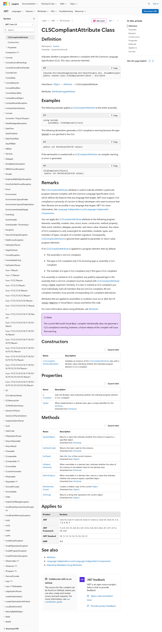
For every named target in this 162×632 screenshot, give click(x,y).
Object (56, 84)
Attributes (93, 308)
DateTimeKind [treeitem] (11, 133)
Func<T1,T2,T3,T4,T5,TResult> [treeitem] (18, 295)
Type (69, 456)
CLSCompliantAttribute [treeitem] (18, 37)
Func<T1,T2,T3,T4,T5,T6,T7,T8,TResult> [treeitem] (20, 316)
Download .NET (150, 11)
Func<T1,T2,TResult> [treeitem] (14, 280)
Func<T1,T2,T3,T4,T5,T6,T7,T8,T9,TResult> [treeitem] (20, 324)
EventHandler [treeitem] (11, 219)
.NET (53, 20)
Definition (133, 26)
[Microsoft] (5, 4)
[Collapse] (34, 18)
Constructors (134, 37)
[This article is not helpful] (152, 61)
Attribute (67, 84)
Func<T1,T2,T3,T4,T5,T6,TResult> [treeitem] (19, 300)
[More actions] (118, 21)
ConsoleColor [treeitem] (11, 72)
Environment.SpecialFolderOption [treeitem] (20, 204)
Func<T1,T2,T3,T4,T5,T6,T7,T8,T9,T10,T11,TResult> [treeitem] (20, 341)
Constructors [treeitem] (13, 42)
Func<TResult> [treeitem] (12, 270)
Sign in (156, 3)
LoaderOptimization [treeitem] (14, 596)
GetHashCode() (49, 448)
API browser (65, 20)
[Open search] (149, 3)
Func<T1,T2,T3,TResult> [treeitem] (16, 285)
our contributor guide (57, 600)
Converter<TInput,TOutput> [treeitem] (18, 118)
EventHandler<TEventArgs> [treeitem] (17, 224)
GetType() (47, 456)
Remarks (132, 33)
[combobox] (19, 24)
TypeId (45, 403)
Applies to (133, 47)
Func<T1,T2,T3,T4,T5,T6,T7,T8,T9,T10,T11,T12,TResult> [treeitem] (20, 350)
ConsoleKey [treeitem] (10, 77)
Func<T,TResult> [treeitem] (13, 275)
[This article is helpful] (149, 61)
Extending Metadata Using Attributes (64, 564)
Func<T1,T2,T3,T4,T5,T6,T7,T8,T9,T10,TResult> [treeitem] (20, 333)
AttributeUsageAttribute (63, 91)
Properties (133, 40)
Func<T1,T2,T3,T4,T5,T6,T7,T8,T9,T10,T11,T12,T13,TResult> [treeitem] (20, 358)
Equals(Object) (49, 436)
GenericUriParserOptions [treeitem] (16, 415)
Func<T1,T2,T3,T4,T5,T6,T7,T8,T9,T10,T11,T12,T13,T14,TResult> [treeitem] (20, 367)
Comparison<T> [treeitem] (13, 52)
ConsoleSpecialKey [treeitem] (13, 93)
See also (132, 51)
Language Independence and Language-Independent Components (78, 561)
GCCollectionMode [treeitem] (14, 395)
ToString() (47, 494)
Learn (44, 20)
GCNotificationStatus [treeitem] (14, 405)
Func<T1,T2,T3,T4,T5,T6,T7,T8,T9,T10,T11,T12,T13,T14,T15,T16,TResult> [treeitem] (20, 384)
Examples (132, 29)
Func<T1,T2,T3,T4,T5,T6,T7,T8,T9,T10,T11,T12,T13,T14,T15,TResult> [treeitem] (20, 375)
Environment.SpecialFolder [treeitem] (17, 199)
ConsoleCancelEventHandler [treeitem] (17, 67)
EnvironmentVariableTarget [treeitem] (17, 209)
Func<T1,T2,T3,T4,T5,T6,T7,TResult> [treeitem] (20, 307)
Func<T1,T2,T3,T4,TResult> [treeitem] (17, 290)
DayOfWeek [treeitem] (11, 143)
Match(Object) (49, 475)
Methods (132, 44)
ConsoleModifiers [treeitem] (13, 88)
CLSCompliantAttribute (84, 107)
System (56, 46)
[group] (81, 74)
